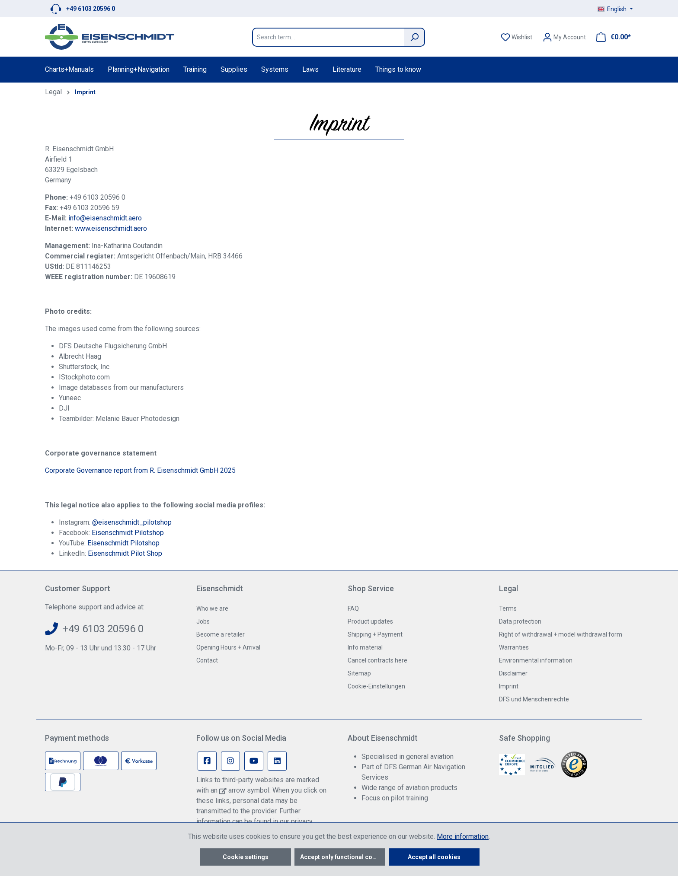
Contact (207, 660)
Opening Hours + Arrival (228, 647)
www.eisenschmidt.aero (111, 228)
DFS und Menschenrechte (534, 699)
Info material (365, 647)
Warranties (514, 647)
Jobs (203, 621)
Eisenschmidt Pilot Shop (125, 553)
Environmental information (535, 660)
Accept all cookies (434, 857)
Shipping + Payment (375, 634)
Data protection (520, 621)
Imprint (508, 686)
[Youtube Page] (254, 761)
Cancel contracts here (377, 660)
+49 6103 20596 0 (90, 8)
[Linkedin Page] (277, 761)
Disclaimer (513, 673)
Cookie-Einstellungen (376, 686)
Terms (508, 608)
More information (463, 836)
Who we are (212, 608)
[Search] (414, 37)
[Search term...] (328, 37)
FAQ (353, 608)
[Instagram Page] (230, 761)
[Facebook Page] (207, 761)
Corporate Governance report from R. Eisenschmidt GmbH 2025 (140, 470)
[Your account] (564, 37)
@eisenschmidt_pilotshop (132, 522)
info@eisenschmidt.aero (105, 218)
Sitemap (359, 673)
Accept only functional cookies (342, 857)
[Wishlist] (516, 37)
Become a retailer (220, 634)
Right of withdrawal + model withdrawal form (560, 634)
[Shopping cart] (611, 37)
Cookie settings (246, 857)
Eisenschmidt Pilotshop (128, 533)
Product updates (370, 621)
